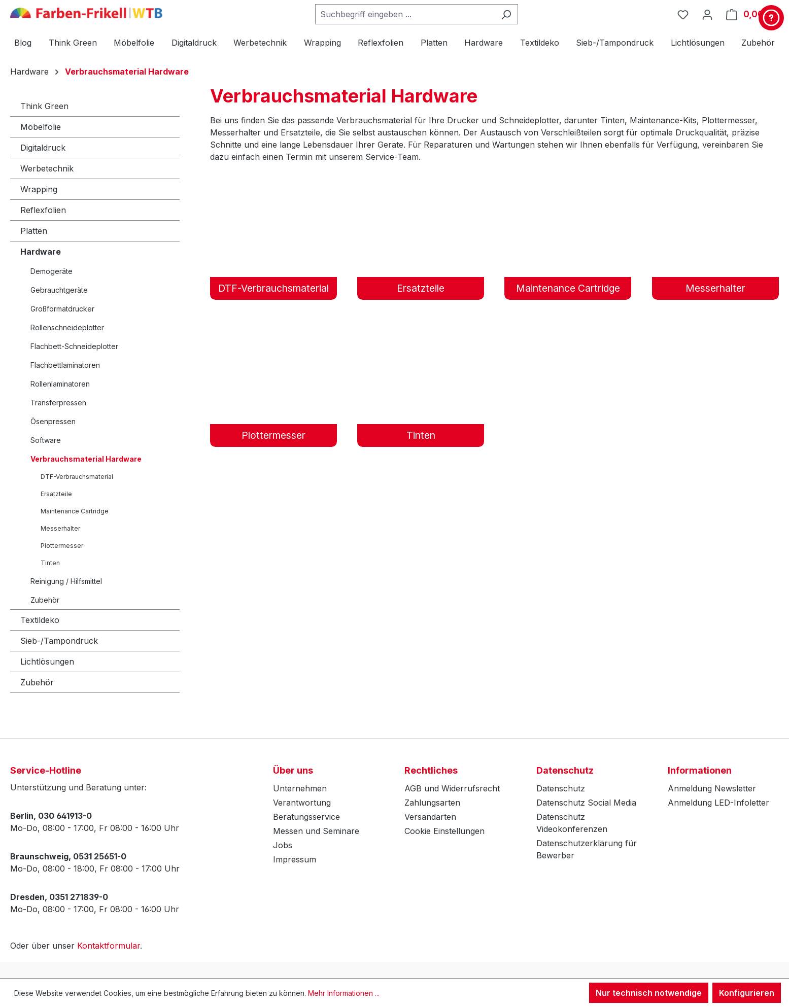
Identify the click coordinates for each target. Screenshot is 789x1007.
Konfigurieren (746, 993)
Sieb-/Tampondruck (59, 641)
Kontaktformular (108, 946)
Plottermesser (62, 545)
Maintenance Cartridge (75, 511)
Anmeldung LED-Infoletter (718, 802)
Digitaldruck (42, 148)
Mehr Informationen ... (344, 993)
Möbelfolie (40, 127)
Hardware (40, 252)
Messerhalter (60, 528)
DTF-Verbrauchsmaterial (77, 476)
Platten (33, 231)
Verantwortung (302, 802)
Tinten (50, 563)
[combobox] (405, 14)
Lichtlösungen (47, 661)
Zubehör (44, 600)
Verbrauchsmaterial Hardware (86, 459)
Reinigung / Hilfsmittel (66, 581)
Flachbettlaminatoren (65, 365)
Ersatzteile (56, 494)
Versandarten (430, 817)
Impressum (294, 859)
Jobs (282, 845)
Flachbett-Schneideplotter (74, 346)
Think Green (44, 106)
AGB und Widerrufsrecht (452, 788)
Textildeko (39, 620)
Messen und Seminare (316, 831)
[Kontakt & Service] (771, 17)
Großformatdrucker (62, 308)
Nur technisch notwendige (649, 993)
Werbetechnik (47, 168)
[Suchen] (506, 14)
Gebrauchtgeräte (59, 290)
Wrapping (38, 189)
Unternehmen (300, 788)
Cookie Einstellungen (444, 831)
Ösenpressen (53, 421)
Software (45, 440)
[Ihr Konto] (707, 14)
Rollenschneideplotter (67, 327)
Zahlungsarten (432, 802)
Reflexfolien (43, 210)
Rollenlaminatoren (60, 383)
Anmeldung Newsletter (712, 788)
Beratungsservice (306, 817)
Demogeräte (51, 271)
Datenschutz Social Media (586, 802)
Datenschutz (560, 788)
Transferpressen (58, 402)
